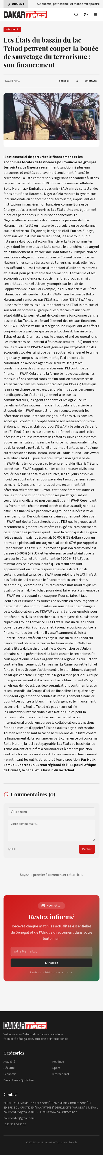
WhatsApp (91, 81)
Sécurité (9, 1068)
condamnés (77, 178)
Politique (58, 1062)
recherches (17, 341)
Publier (87, 849)
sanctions (65, 215)
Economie (10, 1074)
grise (14, 241)
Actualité (9, 1062)
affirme (20, 220)
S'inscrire (51, 963)
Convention (66, 648)
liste (29, 178)
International (60, 1074)
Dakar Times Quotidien (19, 1080)
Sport (56, 1068)
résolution (48, 257)
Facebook (63, 81)
